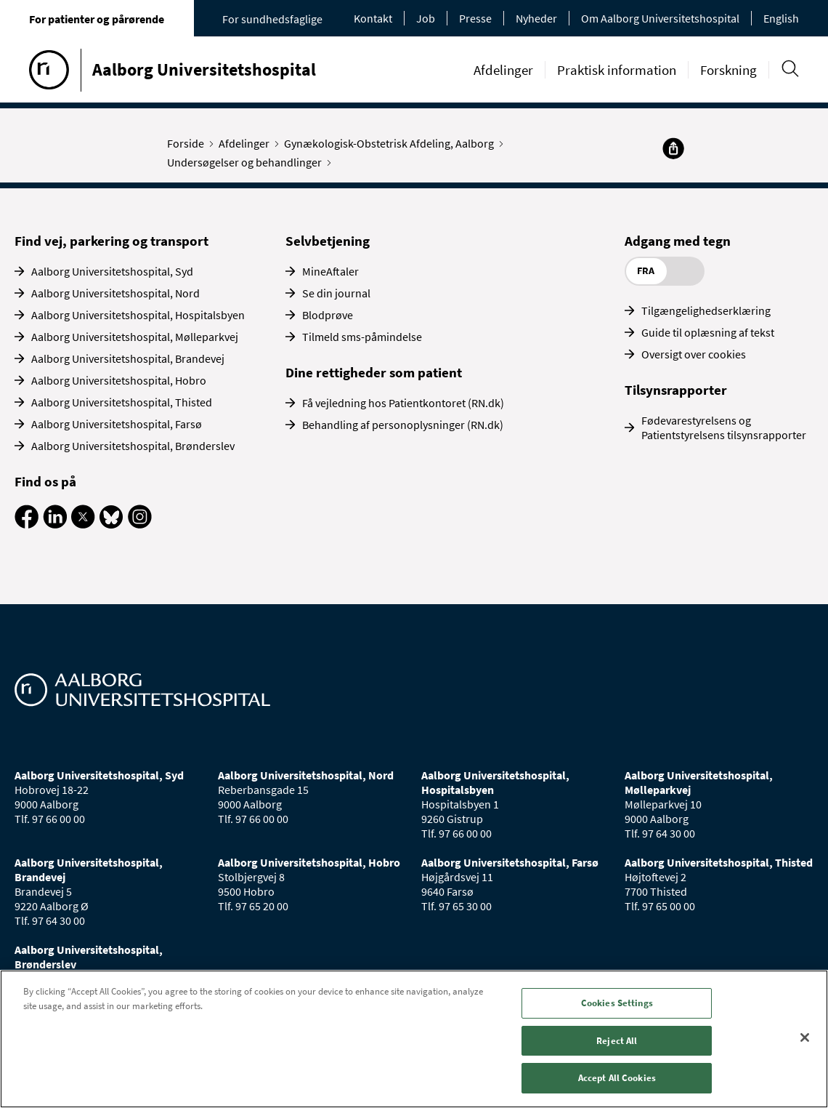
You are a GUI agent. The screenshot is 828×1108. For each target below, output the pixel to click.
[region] (414, 1039)
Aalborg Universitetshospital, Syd (112, 271)
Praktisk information (616, 70)
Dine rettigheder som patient (373, 372)
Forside (189, 143)
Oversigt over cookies (693, 354)
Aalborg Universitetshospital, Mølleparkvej (134, 336)
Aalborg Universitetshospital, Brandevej (127, 358)
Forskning (728, 70)
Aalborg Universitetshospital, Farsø (116, 424)
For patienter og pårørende (96, 19)
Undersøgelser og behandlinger (247, 162)
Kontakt (373, 18)
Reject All (616, 1041)
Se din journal (336, 293)
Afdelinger (503, 70)
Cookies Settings (617, 1003)
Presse (475, 18)
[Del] (673, 148)
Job (425, 18)
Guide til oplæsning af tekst (707, 332)
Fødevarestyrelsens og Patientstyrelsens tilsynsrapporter (723, 427)
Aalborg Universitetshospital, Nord (115, 293)
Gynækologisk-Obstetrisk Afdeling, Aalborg (392, 143)
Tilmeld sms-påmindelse (362, 336)
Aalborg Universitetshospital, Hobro (118, 380)
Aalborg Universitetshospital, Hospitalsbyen (138, 315)
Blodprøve (327, 315)
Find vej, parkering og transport (111, 240)
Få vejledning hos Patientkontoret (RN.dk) (403, 403)
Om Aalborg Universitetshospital (660, 18)
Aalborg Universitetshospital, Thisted (121, 402)
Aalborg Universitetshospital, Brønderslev (133, 445)
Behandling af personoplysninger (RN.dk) (402, 424)
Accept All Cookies (617, 1078)
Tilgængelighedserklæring (706, 310)
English (781, 18)
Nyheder (536, 18)
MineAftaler (330, 271)
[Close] (805, 1037)
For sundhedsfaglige (272, 19)
